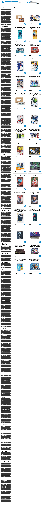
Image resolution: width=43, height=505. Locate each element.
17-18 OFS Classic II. (5, 64)
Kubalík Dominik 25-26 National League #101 (20, 59)
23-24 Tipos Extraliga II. (5, 218)
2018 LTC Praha (4, 188)
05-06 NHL (3, 300)
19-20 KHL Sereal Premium (6, 340)
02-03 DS (3, 100)
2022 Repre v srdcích (5, 429)
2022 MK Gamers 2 (4, 136)
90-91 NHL (3, 324)
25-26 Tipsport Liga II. (5, 212)
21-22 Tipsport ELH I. (5, 48)
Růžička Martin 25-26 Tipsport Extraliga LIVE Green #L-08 (34, 175)
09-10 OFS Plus (4, 87)
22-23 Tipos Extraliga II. (5, 223)
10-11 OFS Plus (4, 85)
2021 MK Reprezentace (5, 138)
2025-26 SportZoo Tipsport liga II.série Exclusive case (20, 94)
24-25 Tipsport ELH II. (5, 33)
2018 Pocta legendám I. (5, 265)
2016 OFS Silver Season (5, 189)
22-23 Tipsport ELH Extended (4, 41)
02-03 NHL (3, 305)
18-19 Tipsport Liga (4, 238)
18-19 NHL (3, 279)
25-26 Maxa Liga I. (4, 156)
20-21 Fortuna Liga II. (5, 417)
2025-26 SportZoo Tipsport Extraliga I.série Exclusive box (20, 246)
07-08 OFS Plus (4, 90)
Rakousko (3, 390)
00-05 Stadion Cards (5, 501)
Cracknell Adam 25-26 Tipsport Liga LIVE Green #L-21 (34, 160)
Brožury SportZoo (4, 24)
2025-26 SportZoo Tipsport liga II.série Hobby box (34, 77)
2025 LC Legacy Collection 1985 (5, 121)
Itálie (2, 466)
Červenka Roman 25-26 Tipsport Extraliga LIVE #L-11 (20, 193)
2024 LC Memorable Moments (5, 129)
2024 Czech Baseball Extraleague (5, 481)
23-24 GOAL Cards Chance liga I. (6, 165)
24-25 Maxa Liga (4, 159)
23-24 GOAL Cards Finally (5, 161)
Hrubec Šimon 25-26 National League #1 (35, 59)
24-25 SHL (3, 256)
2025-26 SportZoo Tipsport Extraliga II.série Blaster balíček (34, 28)
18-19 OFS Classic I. (5, 61)
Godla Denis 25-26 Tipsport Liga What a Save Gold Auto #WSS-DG (34, 144)
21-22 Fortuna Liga (4, 444)
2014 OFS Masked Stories (5, 196)
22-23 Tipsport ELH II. (5, 43)
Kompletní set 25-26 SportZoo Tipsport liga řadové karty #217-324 (34, 130)
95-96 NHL (3, 316)
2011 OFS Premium (4, 84)
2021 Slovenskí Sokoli (5, 445)
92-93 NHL (3, 321)
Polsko (3, 388)
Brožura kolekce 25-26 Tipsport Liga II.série (20, 160)
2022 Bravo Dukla (4, 435)
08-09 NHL (3, 295)
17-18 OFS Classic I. (4, 66)
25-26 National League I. (5, 377)
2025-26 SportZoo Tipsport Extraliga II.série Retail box (35, 45)
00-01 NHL (3, 308)
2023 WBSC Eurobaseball (5, 482)
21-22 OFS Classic (4, 51)
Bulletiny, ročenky (4, 22)
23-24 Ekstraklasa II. (5, 454)
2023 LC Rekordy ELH (5, 39)
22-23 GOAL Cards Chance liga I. (6, 172)
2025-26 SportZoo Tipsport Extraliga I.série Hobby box (35, 246)
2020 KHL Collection (5, 335)
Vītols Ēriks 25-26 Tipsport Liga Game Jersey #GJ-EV (20, 112)
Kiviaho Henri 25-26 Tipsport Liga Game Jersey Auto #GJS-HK (35, 112)
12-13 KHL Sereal (4, 365)
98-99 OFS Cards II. (4, 111)
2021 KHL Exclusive (4, 333)
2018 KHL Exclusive (4, 346)
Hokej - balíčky (4, 11)
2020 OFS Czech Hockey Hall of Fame (5, 140)
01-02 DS (3, 103)
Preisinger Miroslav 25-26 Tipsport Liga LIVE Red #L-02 (20, 175)
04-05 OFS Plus (4, 95)
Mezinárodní (3, 393)
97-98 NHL (3, 313)
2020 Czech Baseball (5, 491)
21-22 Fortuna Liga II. (5, 414)
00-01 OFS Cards (4, 105)
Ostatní (3, 16)
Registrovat (40, 1)
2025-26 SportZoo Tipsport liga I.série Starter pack (20, 260)
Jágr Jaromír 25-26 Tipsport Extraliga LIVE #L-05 (35, 193)
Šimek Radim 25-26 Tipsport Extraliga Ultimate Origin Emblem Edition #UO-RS (20, 210)
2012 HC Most (4, 199)
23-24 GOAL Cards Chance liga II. (6, 163)
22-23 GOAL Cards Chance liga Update (6, 168)
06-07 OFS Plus (4, 92)
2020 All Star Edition (5, 233)
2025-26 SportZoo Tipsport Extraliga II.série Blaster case (20, 12)
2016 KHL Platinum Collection (4, 353)
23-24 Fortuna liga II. (5, 406)
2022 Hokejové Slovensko (5, 251)
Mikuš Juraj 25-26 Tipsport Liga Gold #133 (20, 143)
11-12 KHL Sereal (4, 368)
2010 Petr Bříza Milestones (5, 202)
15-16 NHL (3, 284)
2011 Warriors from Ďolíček (5, 438)
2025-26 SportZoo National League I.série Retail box (35, 228)
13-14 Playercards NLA (5, 380)
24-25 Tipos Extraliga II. (5, 215)
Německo (3, 385)
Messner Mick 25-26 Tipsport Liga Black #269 (20, 77)
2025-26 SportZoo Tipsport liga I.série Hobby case (34, 260)
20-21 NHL (3, 276)
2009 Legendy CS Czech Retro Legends (5, 204)
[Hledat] (28, 2)
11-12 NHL (3, 290)
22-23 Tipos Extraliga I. (5, 225)
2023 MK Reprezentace (5, 133)
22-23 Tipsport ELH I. (5, 45)
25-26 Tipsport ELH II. (5, 28)
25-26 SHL (3, 255)
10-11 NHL (3, 292)
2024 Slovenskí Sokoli (5, 442)
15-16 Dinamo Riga (4, 355)
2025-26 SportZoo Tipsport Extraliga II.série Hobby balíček (20, 28)
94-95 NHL (3, 318)
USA (2, 473)
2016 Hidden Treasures (5, 191)
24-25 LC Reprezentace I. (5, 124)
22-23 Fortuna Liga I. (5, 412)
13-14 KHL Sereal (4, 363)
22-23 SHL (3, 258)
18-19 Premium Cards (5, 177)
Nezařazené (3, 208)
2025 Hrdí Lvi (3, 426)
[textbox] (33, 1)
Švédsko (3, 471)
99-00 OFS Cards (4, 108)
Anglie (3, 463)
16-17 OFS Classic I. (5, 69)
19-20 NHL (3, 277)
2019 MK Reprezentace (5, 143)
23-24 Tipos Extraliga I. (5, 220)
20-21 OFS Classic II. (5, 53)
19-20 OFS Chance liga (5, 174)
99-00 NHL (3, 310)
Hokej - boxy (3, 9)
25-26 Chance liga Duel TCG (5, 401)
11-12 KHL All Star (4, 366)
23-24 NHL (3, 271)
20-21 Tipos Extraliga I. (5, 231)
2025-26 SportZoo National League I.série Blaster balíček (34, 210)
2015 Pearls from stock (5, 194)
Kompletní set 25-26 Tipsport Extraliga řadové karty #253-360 (34, 12)
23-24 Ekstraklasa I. (4, 456)
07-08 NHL (3, 297)
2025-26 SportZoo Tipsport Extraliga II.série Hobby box (20, 45)
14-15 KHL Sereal (4, 358)
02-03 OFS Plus (4, 98)
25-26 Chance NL (4, 433)
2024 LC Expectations (5, 131)
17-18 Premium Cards (5, 179)
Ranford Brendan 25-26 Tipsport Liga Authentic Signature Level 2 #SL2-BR (35, 94)
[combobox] (33, 1)
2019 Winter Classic (4, 236)
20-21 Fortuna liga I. (4, 419)
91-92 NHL (3, 323)
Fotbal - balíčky (4, 14)
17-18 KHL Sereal (4, 348)
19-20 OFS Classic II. (5, 56)
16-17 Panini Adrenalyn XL (5, 459)
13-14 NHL (3, 287)
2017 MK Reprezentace (5, 149)
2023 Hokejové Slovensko (5, 249)
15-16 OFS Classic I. (5, 72)
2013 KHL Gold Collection (5, 360)
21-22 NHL (3, 274)
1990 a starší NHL (4, 326)
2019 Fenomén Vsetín (5, 186)
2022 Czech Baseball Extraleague (5, 489)
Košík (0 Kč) (38, 3)
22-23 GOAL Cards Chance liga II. (6, 170)
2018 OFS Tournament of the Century (6, 145)
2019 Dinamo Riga (4, 338)
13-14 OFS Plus (4, 79)
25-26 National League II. (5, 375)
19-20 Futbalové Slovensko (5, 447)
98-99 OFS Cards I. (4, 113)
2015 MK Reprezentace (5, 152)
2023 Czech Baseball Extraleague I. (5, 487)
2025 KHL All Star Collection (6, 330)
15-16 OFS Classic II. (5, 71)
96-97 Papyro (4, 422)
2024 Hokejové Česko (5, 127)
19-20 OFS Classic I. (5, 58)
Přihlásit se (37, 2)
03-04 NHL (3, 303)
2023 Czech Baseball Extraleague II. (5, 484)
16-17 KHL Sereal (4, 351)
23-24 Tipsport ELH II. (5, 36)
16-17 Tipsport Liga (4, 241)
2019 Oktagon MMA (4, 498)
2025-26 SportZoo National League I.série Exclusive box (20, 228)
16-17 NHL (3, 282)
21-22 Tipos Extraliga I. (5, 228)
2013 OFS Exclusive (5, 77)
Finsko (3, 383)
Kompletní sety (4, 19)
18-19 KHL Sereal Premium (5, 343)
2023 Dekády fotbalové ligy (5, 409)
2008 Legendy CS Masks (5, 206)
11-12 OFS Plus (4, 82)
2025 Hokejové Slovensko (5, 246)
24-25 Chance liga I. (4, 404)
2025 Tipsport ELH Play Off (5, 31)
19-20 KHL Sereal (4, 341)
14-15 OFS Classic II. (5, 74)
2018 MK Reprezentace (5, 147)
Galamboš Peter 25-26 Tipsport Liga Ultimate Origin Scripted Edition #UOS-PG (20, 130)
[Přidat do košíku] (25, 24)
